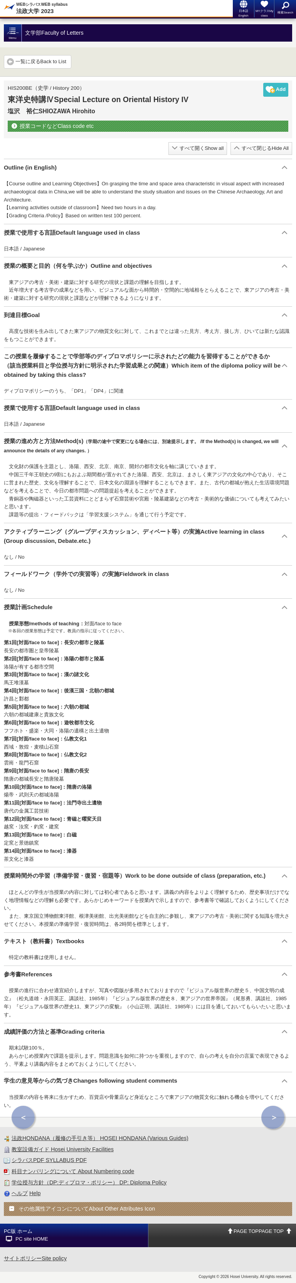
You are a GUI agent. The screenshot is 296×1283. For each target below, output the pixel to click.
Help (34, 1193)
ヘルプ (20, 1193)
